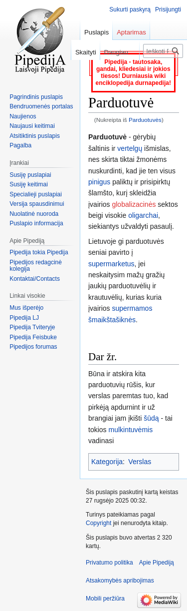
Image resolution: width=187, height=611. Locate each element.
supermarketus (111, 264)
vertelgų (129, 148)
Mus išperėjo (26, 307)
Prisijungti (168, 9)
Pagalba (20, 145)
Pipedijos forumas (33, 346)
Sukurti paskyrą (130, 9)
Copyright (98, 523)
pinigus (99, 182)
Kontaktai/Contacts (34, 278)
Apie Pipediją (156, 562)
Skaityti (83, 52)
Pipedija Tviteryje (32, 327)
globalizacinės (134, 204)
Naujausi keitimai (32, 125)
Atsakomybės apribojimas (120, 580)
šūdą (151, 418)
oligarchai (143, 215)
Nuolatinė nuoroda (33, 213)
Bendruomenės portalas (41, 106)
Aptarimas (131, 32)
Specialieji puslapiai (35, 194)
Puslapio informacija (36, 223)
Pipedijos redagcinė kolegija (35, 266)
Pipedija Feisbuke (33, 337)
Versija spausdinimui (36, 203)
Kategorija (107, 462)
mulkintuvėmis (130, 430)
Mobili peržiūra (105, 598)
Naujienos (22, 116)
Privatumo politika (109, 562)
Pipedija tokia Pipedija (38, 252)
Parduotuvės (145, 119)
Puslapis (96, 32)
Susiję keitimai (28, 184)
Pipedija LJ (24, 317)
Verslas (139, 462)
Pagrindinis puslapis (36, 96)
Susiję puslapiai (30, 174)
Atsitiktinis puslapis (34, 135)
